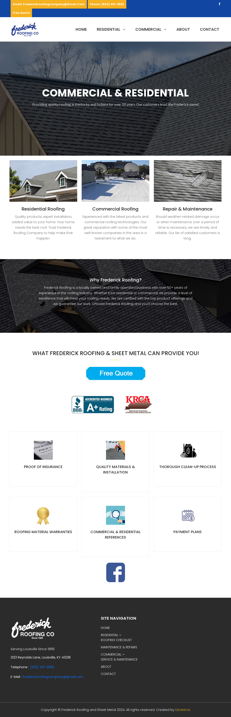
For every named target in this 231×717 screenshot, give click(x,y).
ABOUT (183, 29)
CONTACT (209, 29)
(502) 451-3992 (42, 667)
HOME (81, 29)
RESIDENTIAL (111, 29)
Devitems (182, 710)
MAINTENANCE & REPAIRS (119, 647)
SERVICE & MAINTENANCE (119, 659)
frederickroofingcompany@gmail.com (53, 677)
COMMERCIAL (150, 29)
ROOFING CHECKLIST (116, 640)
